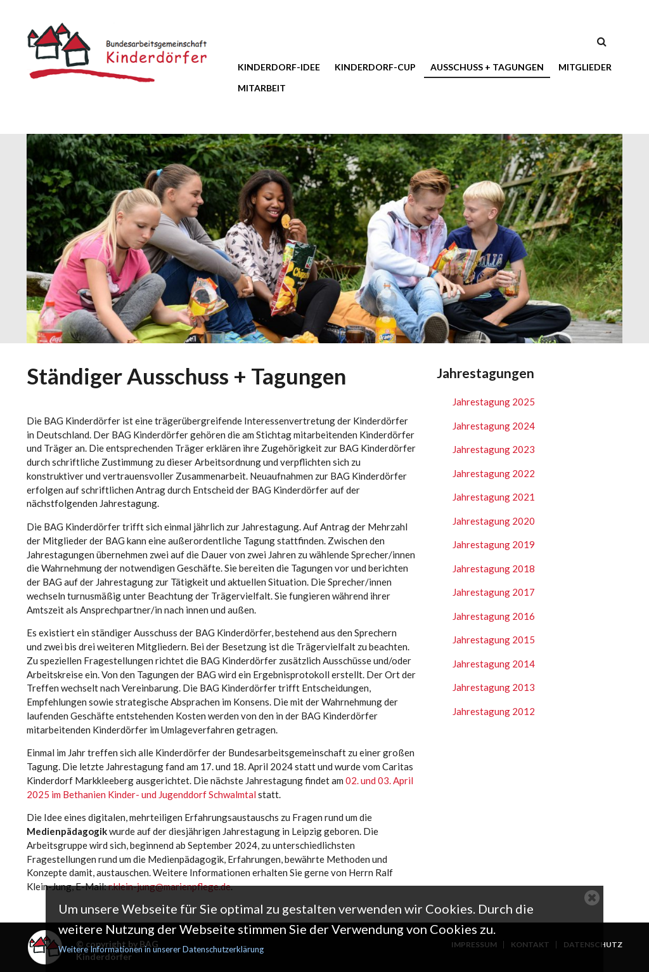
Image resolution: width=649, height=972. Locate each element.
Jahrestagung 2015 (494, 639)
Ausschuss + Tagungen (487, 67)
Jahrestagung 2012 (494, 711)
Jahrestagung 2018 (494, 568)
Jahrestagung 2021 (494, 496)
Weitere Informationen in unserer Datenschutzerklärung (161, 949)
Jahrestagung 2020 (494, 521)
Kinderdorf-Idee (279, 67)
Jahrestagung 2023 (494, 449)
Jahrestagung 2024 (494, 425)
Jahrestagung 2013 (494, 687)
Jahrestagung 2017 (494, 592)
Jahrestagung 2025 (494, 401)
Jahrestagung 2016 (494, 616)
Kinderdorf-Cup (375, 67)
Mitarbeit (262, 87)
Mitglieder (585, 67)
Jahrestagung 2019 (494, 544)
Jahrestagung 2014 (494, 663)
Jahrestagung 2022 (494, 473)
